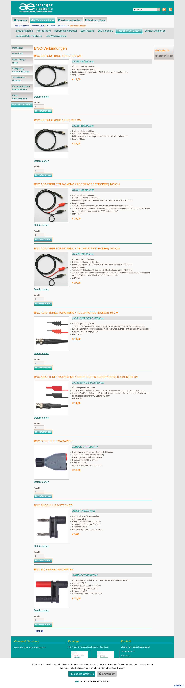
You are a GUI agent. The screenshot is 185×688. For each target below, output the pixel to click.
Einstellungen (106, 673)
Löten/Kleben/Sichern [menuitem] (56, 36)
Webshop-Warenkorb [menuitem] (71, 20)
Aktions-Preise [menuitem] (44, 31)
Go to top (39, 631)
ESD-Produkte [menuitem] (87, 31)
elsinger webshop (22, 26)
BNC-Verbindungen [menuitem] (21, 104)
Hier (77, 681)
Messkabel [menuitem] (17, 48)
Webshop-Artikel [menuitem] (43, 20)
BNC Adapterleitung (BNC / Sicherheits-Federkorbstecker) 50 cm (86, 376)
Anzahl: (35, 102)
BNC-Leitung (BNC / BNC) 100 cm (57, 55)
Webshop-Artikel (37, 26)
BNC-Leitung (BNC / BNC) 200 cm (57, 120)
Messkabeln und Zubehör (57, 26)
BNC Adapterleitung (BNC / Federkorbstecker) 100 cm (77, 184)
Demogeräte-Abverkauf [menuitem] (65, 31)
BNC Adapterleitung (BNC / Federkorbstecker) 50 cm (76, 312)
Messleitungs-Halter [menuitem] (19, 61)
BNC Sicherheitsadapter (54, 441)
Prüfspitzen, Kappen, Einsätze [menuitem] (20, 70)
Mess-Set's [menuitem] (17, 54)
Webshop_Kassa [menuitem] (97, 20)
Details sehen (41, 96)
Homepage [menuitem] (22, 20)
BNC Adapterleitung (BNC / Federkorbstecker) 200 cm (77, 248)
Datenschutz (178, 685)
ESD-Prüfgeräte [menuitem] (105, 31)
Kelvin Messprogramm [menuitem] (19, 97)
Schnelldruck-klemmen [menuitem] (18, 79)
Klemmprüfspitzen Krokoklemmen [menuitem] (21, 88)
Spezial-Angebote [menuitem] (24, 31)
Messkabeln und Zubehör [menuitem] (129, 31)
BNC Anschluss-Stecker (53, 505)
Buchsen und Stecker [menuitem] (155, 31)
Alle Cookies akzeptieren (82, 674)
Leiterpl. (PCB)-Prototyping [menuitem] (29, 36)
